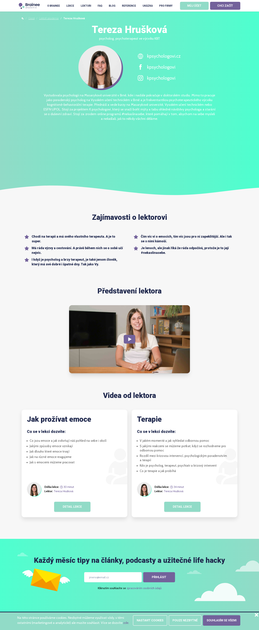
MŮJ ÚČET (194, 5)
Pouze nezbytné (185, 620)
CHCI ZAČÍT (225, 5)
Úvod (31, 18)
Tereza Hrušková (63, 491)
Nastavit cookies (150, 620)
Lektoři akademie (49, 18)
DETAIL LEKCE (72, 506)
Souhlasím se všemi (222, 620)
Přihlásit (159, 577)
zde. (126, 623)
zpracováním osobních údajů (144, 588)
